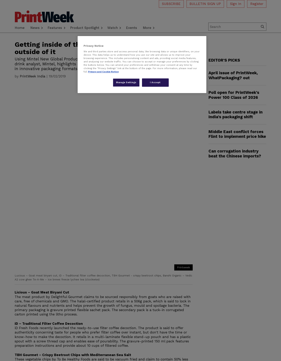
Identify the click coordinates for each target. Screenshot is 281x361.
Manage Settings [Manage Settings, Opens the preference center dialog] (126, 82)
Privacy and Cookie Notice (103, 71)
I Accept (155, 82)
